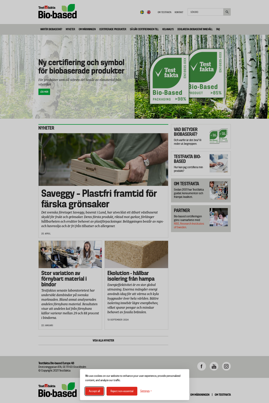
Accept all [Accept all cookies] (94, 391)
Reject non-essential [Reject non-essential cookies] (122, 391)
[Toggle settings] (146, 391)
